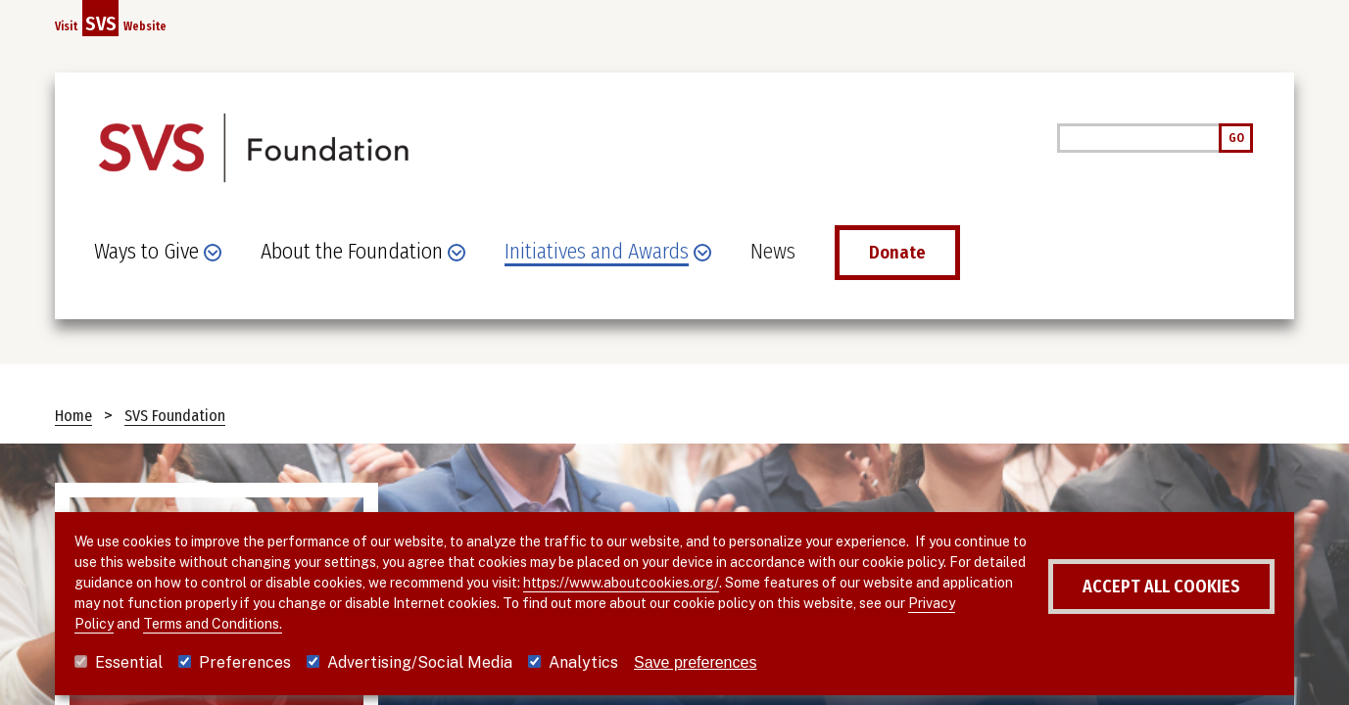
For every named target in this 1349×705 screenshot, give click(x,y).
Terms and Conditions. (212, 624)
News (772, 251)
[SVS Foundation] (253, 154)
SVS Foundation (174, 415)
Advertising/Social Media (419, 662)
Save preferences (695, 662)
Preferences (245, 662)
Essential (129, 662)
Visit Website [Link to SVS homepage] (111, 18)
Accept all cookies (1161, 586)
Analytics (583, 662)
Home (73, 415)
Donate (897, 252)
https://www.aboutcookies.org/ (621, 582)
